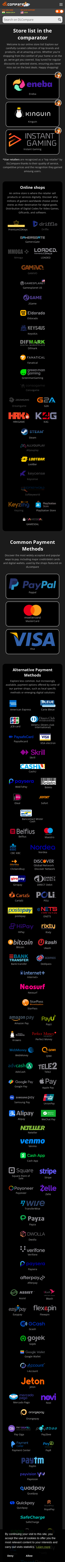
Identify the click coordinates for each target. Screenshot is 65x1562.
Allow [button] (29, 1555)
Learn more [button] (43, 1546)
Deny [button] (10, 1555)
